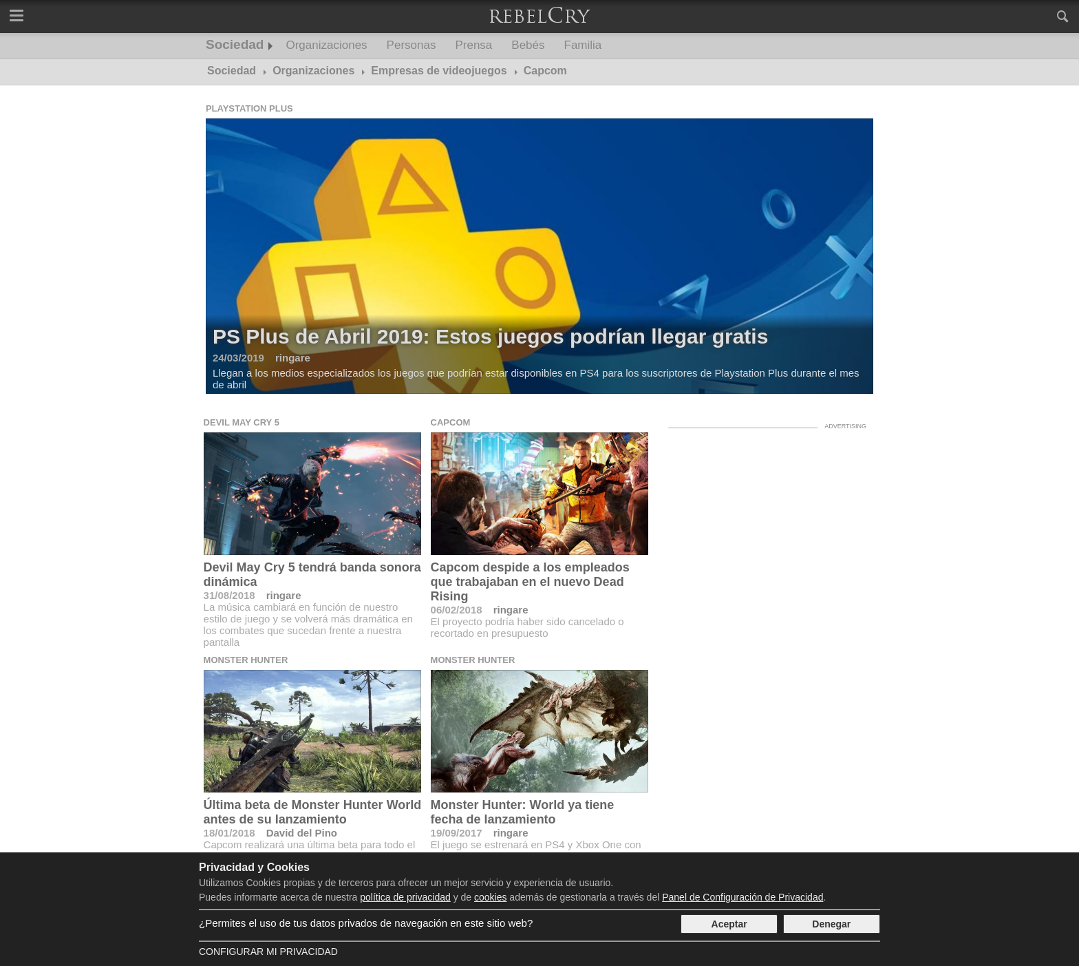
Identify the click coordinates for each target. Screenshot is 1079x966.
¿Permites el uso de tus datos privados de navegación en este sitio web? (366, 923)
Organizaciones (326, 45)
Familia (583, 45)
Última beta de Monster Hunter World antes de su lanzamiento (313, 812)
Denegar (831, 924)
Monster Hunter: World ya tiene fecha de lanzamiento (523, 812)
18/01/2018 (229, 833)
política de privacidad (405, 897)
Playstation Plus (249, 108)
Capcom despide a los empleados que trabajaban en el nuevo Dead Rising (530, 581)
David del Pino (301, 833)
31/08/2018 (229, 595)
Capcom (451, 422)
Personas (411, 45)
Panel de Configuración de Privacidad (742, 897)
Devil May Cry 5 (241, 422)
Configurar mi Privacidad (268, 951)
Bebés (527, 45)
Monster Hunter (246, 660)
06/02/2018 (456, 610)
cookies (490, 897)
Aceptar (729, 924)
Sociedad (235, 44)
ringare (283, 595)
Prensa (473, 45)
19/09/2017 (456, 833)
